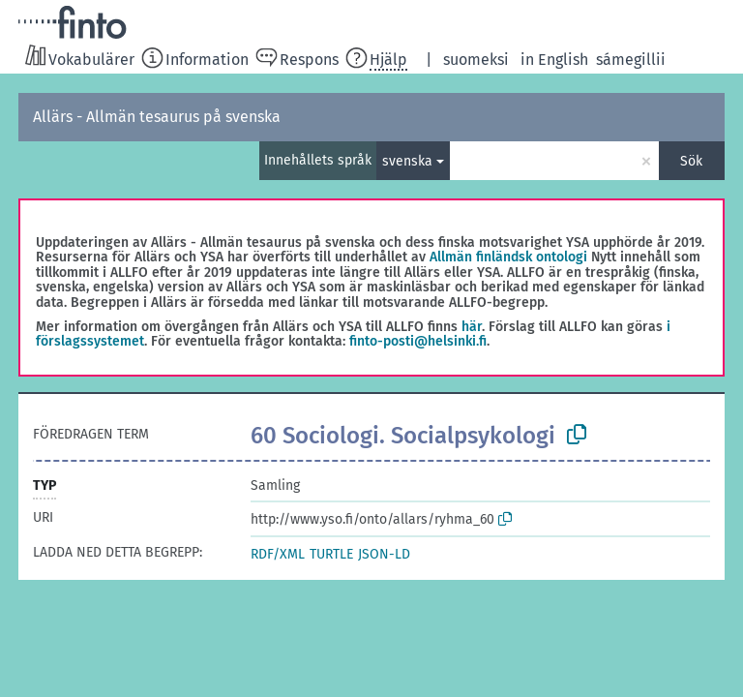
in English (554, 59)
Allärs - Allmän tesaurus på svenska (157, 116)
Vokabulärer (91, 59)
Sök (691, 161)
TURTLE (331, 554)
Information (207, 59)
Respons (309, 59)
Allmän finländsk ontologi (508, 257)
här (471, 326)
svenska (407, 161)
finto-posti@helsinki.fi (418, 341)
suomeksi (476, 59)
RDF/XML (278, 554)
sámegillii (631, 59)
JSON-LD (384, 554)
